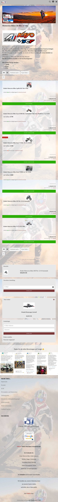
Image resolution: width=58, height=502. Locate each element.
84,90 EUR (29, 316)
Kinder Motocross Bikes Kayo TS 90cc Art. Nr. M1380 (17, 143)
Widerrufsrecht (5, 402)
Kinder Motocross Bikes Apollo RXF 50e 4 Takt (15, 88)
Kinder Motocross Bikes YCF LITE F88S (14, 226)
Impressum (4, 381)
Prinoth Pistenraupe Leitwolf (29, 312)
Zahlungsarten (5, 395)
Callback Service (5, 409)
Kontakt (3, 385)
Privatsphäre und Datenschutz (9, 392)
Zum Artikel (29, 103)
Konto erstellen (8, 337)
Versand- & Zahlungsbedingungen (10, 399)
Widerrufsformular (6, 406)
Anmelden (29, 290)
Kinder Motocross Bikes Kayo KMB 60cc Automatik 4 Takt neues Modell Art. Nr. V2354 (26, 113)
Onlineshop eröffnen (22, 500)
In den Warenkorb (29, 132)
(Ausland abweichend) (22, 92)
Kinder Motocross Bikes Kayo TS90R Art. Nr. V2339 (17, 172)
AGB (2, 388)
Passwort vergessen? (9, 340)
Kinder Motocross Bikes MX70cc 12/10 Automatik (16, 201)
